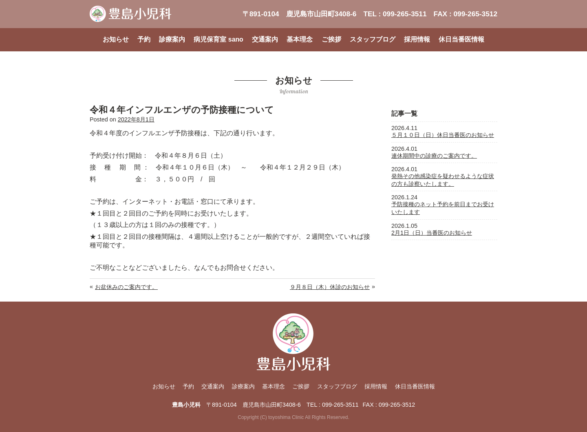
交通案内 (265, 39)
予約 (143, 39)
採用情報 (417, 39)
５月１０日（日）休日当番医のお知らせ (442, 135)
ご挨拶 (331, 39)
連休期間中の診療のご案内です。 (434, 155)
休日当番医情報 (461, 39)
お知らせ (116, 39)
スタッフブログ (372, 39)
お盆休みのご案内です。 (126, 287)
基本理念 (300, 39)
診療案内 (172, 39)
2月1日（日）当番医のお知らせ (431, 232)
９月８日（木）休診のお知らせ (330, 287)
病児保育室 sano (218, 39)
